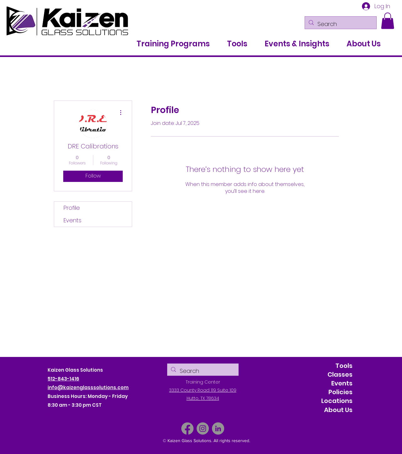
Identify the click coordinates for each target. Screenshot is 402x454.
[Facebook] (187, 428)
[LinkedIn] (218, 428)
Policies (340, 392)
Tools (344, 365)
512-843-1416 (63, 378)
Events (72, 220)
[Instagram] (203, 428)
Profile (72, 208)
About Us (338, 409)
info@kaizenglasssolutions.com (88, 387)
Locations (337, 400)
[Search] (340, 24)
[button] (387, 21)
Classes (340, 374)
